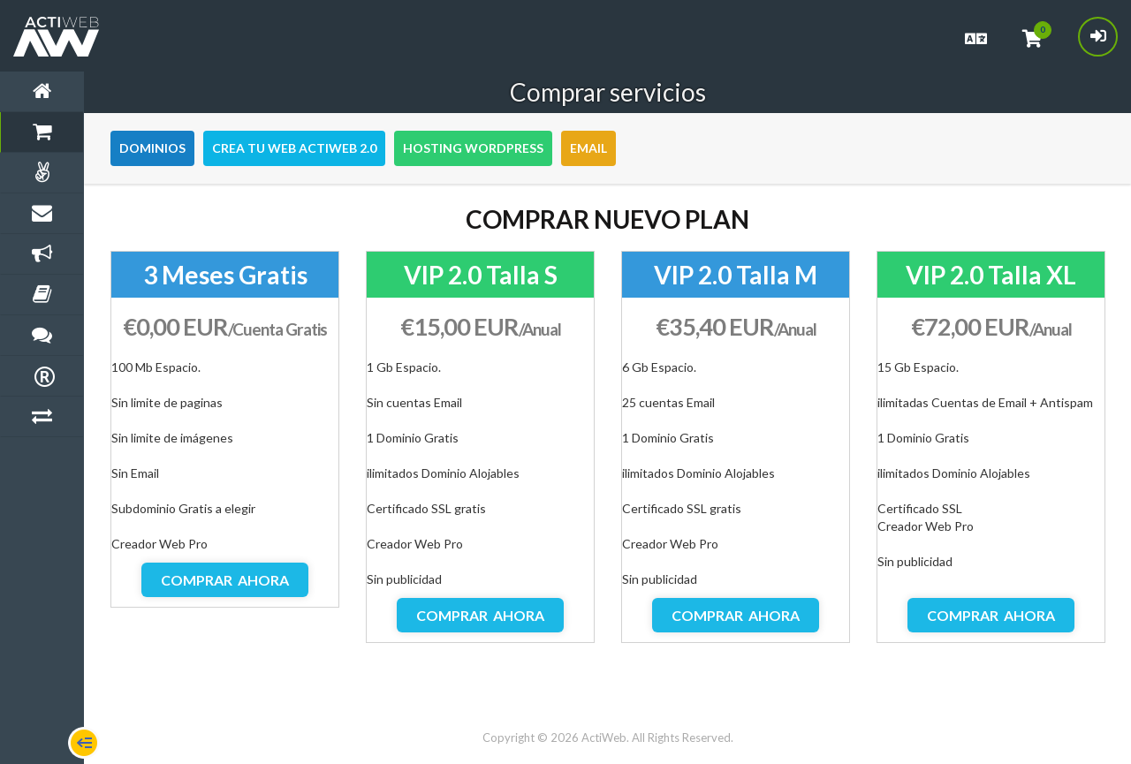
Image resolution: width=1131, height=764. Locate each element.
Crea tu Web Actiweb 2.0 (294, 147)
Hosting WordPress (473, 147)
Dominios (152, 147)
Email (588, 147)
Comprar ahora (225, 579)
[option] (225, 429)
